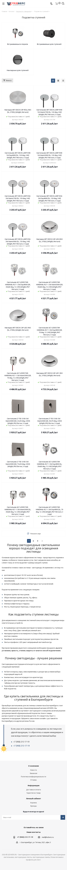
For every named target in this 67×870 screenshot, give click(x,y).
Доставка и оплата (33, 790)
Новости (33, 770)
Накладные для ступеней (17, 70)
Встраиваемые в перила (17, 44)
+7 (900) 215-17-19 (21, 746)
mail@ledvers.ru (48, 837)
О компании (33, 766)
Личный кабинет (33, 799)
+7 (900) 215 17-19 (25, 837)
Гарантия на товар (34, 793)
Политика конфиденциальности (33, 777)
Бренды (33, 806)
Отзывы (33, 780)
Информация (33, 785)
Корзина (33, 803)
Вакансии (33, 773)
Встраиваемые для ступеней (49, 44)
